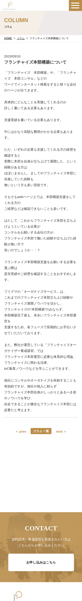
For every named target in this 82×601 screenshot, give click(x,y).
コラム (21, 38)
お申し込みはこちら (41, 562)
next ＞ (61, 431)
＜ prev (20, 431)
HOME (8, 38)
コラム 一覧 (41, 431)
